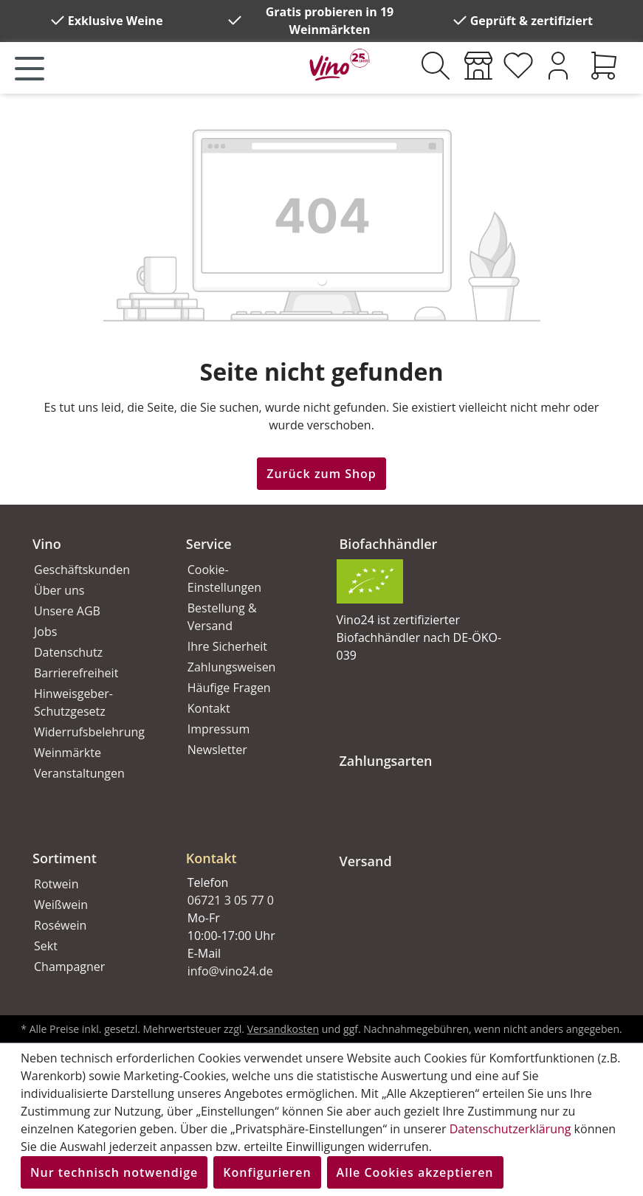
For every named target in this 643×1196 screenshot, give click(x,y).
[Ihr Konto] (558, 65)
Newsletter (217, 750)
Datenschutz (68, 652)
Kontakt (209, 708)
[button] (245, 846)
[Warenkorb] (604, 65)
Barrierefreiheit (76, 673)
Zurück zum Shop (321, 474)
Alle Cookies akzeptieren (415, 1172)
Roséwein (60, 925)
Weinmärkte (67, 752)
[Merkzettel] (518, 65)
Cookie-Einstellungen (224, 578)
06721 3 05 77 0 (231, 900)
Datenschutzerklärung (510, 1129)
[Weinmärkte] (478, 65)
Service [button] (209, 544)
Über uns (59, 590)
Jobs (45, 631)
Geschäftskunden (82, 569)
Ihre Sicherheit (227, 646)
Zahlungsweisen (232, 667)
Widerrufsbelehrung (89, 732)
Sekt (46, 946)
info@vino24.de (230, 971)
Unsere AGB (67, 611)
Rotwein (56, 884)
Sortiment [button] (64, 858)
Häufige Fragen (229, 688)
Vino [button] (46, 544)
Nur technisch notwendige (114, 1172)
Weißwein (61, 904)
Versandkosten (283, 1029)
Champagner (69, 966)
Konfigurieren (267, 1172)
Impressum (219, 729)
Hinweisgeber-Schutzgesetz (73, 702)
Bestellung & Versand (222, 617)
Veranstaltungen (79, 773)
